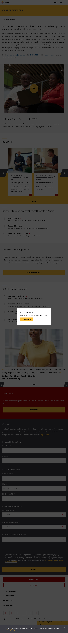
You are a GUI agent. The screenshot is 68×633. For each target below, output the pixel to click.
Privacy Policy (11, 630)
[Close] (49, 310)
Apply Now (27, 319)
